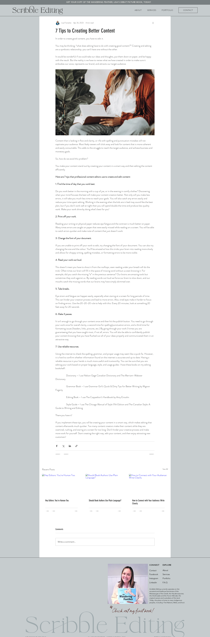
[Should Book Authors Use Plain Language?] (105, 485)
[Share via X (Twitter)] (63, 446)
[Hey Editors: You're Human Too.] (61, 485)
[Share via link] (76, 446)
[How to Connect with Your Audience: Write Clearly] (148, 485)
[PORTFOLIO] (167, 10)
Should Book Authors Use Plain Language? (105, 500)
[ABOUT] (138, 10)
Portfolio (166, 578)
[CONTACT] (188, 10)
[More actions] (153, 22)
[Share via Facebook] (56, 446)
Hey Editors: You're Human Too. (57, 500)
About (165, 570)
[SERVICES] (151, 10)
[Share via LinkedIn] (70, 446)
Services (166, 574)
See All (165, 469)
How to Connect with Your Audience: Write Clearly (148, 502)
